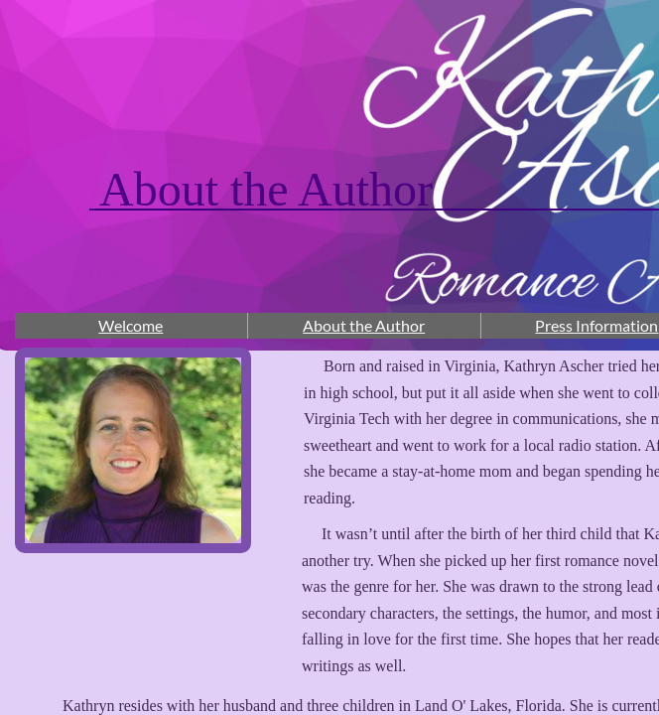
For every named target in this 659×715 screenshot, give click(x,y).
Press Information (596, 325)
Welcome (130, 325)
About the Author (364, 325)
